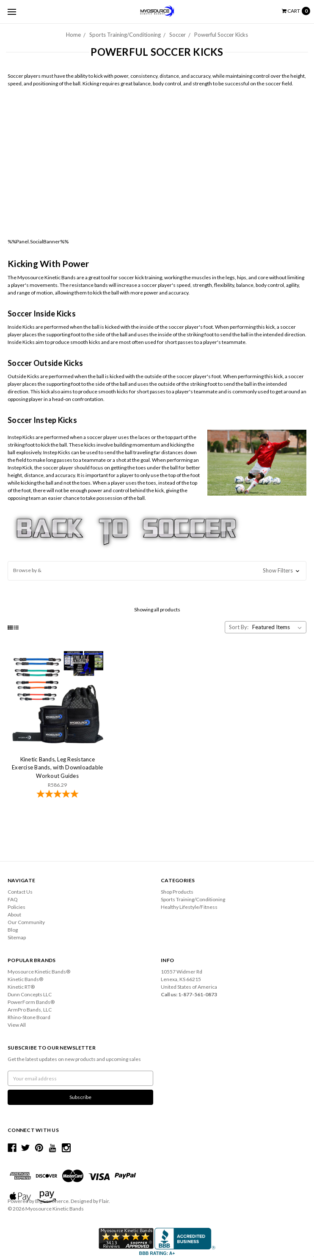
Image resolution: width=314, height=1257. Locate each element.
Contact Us (20, 892)
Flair (104, 1201)
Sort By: (238, 627)
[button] (157, 571)
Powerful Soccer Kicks (221, 34)
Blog (13, 930)
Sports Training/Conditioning (125, 34)
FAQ (13, 899)
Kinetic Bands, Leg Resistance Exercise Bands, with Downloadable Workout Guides (57, 767)
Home (73, 34)
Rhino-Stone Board (29, 1017)
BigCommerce (52, 1201)
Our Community (26, 922)
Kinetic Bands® (25, 979)
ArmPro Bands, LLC (30, 1009)
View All (17, 1025)
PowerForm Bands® (31, 1002)
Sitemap (17, 937)
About (14, 914)
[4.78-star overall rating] (57, 795)
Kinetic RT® (21, 987)
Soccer (177, 34)
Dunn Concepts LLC (30, 994)
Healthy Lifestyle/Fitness (189, 907)
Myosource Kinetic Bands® (39, 971)
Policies (16, 907)
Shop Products (177, 892)
